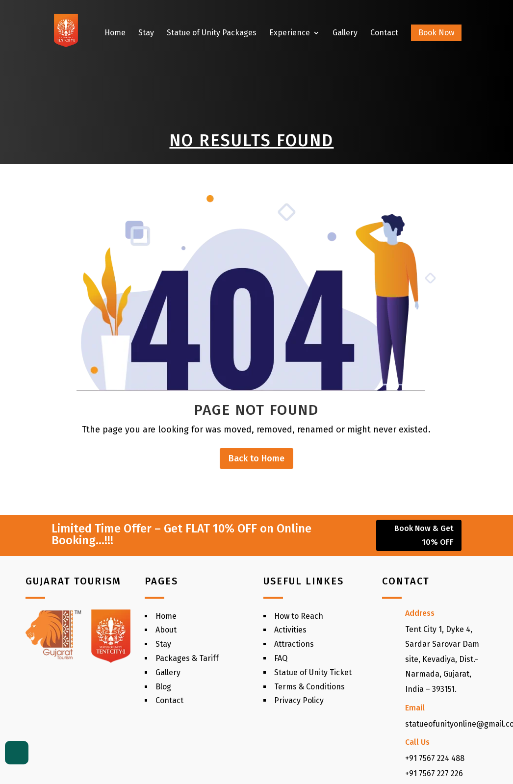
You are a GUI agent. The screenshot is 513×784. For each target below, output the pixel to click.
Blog (163, 686)
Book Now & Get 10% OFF (424, 535)
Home (115, 33)
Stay (146, 33)
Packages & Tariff (187, 658)
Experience (289, 33)
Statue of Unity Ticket (313, 672)
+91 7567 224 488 (434, 758)
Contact (384, 33)
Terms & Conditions (309, 686)
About (166, 629)
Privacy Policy (299, 700)
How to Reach (298, 616)
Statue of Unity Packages (211, 33)
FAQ (280, 658)
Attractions (294, 644)
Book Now (436, 32)
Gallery (345, 33)
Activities (290, 629)
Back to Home (256, 458)
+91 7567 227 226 (434, 773)
